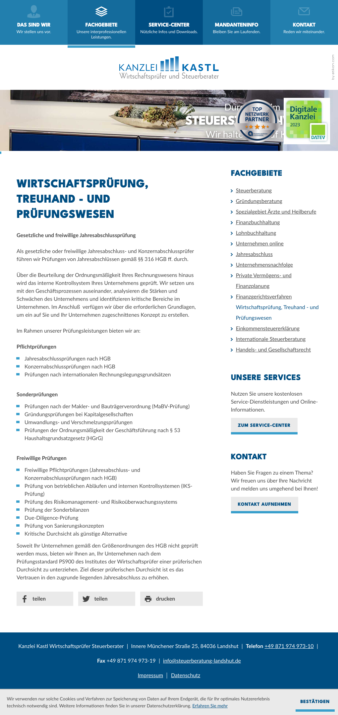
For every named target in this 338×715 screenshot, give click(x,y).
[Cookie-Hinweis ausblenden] (315, 702)
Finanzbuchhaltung (258, 222)
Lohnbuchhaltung (256, 233)
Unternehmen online (260, 243)
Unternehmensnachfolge (264, 265)
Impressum (150, 675)
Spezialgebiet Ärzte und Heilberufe (276, 212)
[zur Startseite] (169, 68)
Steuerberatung (254, 190)
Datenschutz (185, 675)
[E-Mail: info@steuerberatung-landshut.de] (202, 661)
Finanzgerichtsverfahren (264, 296)
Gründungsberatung (259, 201)
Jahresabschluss (254, 254)
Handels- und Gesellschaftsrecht (273, 350)
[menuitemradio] (236, 22)
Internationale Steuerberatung (271, 339)
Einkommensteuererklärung (268, 328)
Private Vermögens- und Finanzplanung (264, 280)
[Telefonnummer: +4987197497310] (288, 646)
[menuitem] (34, 22)
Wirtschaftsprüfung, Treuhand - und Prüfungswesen (277, 312)
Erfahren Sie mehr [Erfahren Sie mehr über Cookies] (210, 705)
